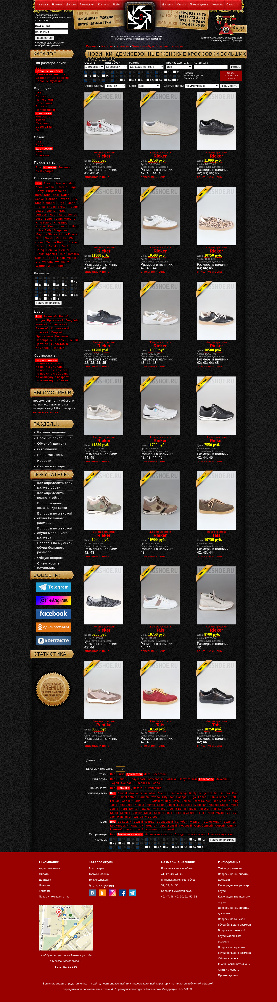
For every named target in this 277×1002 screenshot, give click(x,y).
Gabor (126, 801)
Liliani (171, 804)
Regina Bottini (177, 808)
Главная (92, 46)
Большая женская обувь (177, 868)
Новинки (57, 4)
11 (176, 80)
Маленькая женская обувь (178, 879)
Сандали (127, 783)
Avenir (162, 793)
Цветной (116, 829)
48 (132, 75)
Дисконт (71, 4)
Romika (216, 808)
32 (87, 72)
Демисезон (134, 774)
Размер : (135, 62)
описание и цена (96, 177)
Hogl (168, 801)
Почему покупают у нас (54, 896)
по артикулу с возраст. (52, 377)
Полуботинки (188, 779)
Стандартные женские (189, 834)
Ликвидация (87, 4)
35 (114, 72)
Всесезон (159, 774)
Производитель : (178, 62)
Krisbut (139, 804)
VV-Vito (47, 262)
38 (141, 72)
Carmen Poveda (149, 797)
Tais (169, 812)
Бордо (150, 821)
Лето (147, 774)
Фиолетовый (134, 829)
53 (176, 75)
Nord (124, 808)
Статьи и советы (229, 969)
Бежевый (124, 821)
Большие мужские (220, 834)
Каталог (43, 4)
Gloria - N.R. (141, 801)
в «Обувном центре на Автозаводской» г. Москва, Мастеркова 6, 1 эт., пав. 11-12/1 (66, 961)
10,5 (168, 80)
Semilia (125, 812)
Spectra (159, 812)
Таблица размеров (230, 868)
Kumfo (151, 804)
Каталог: (46, 53)
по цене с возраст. (49, 363)
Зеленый (230, 821)
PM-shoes (158, 808)
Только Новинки (99, 874)
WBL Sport (152, 816)
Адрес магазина (49, 868)
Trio (201, 812)
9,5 (150, 80)
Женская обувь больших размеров (158, 46)
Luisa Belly (184, 804)
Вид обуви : (113, 62)
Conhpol (181, 797)
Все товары (96, 868)
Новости (217, 4)
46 (114, 75)
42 (176, 72)
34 (105, 72)
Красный (136, 825)
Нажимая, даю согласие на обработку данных (49, 44)
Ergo (193, 797)
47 (123, 75)
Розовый (185, 825)
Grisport (157, 801)
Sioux (148, 812)
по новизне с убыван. (52, 373)
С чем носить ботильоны (234, 964)
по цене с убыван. (49, 366)
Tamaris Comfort (185, 812)
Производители (199, 4)
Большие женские (130, 834)
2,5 (114, 80)
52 (167, 75)
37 (132, 72)
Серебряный (203, 825)
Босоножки (143, 783)
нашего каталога (45, 412)
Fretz (233, 797)
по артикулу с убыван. (52, 380)
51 (158, 75)
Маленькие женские (158, 834)
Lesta (160, 804)
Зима (121, 774)
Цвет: (133, 85)
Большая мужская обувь (177, 891)
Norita (133, 808)
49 (141, 75)
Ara (131, 793)
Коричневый (119, 825)
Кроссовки (206, 779)
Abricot (122, 793)
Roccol (204, 808)
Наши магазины (50, 455)
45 (105, 76)
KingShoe (125, 804)
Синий (231, 825)
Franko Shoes (218, 797)
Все (112, 774)
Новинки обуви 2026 (54, 438)
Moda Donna (68, 234)
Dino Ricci (51, 194)
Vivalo (220, 812)
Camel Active (127, 797)
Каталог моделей (51, 432)
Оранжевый (168, 825)
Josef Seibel (201, 801)
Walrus (138, 816)
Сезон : (89, 62)
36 (123, 72)
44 (96, 76)
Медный (152, 825)
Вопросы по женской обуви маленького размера (54, 532)
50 (150, 75)
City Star (168, 797)
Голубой (181, 821)
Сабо (156, 783)
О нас (229, 4)
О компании (47, 449)
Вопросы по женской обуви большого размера (54, 517)
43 (87, 76)
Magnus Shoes (219, 804)
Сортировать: (174, 85)
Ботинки (171, 779)
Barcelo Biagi (178, 793)
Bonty (193, 793)
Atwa (152, 793)
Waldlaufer (124, 816)
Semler (137, 812)
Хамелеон (152, 829)
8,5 (132, 80)
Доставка (167, 4)
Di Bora (225, 793)
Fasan (202, 797)
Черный (168, 829)
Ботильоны (155, 779)
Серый (220, 825)
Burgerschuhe (208, 793)
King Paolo (44, 222)
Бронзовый (165, 821)
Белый (138, 821)
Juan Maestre (221, 801)
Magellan (200, 804)
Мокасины (223, 779)
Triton (210, 812)
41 (167, 72)
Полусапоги (138, 779)
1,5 (97, 80)
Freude (115, 801)
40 (158, 72)
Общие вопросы (50, 558)
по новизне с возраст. (52, 370)
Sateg (114, 812)
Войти (117, 4)
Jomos (186, 801)
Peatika (145, 808)
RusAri (228, 808)
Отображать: (94, 85)
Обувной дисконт (51, 443)
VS (229, 812)
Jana (176, 801)
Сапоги (122, 779)
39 (150, 72)
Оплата (181, 4)
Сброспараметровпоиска (231, 75)
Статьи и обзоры (51, 466)
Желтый (196, 821)
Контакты (103, 4)
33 (96, 72)
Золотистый (212, 821)
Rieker (193, 808)
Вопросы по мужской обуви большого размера (54, 547)
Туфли (114, 783)
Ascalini (141, 793)
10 (158, 80)
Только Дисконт (99, 879)
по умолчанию (46, 360)
